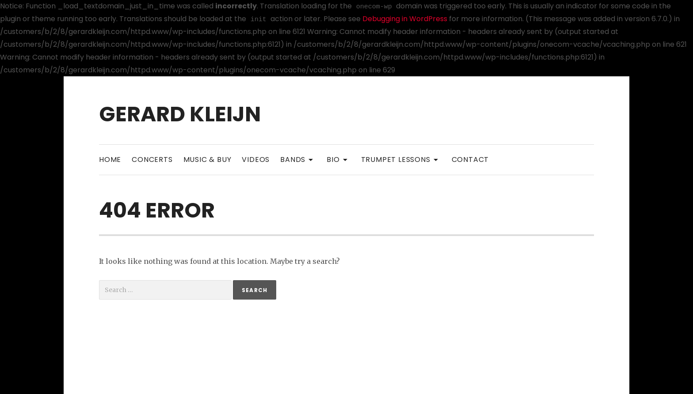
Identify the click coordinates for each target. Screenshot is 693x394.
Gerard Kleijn (180, 114)
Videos (256, 159)
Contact (470, 159)
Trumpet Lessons (401, 159)
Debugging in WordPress (404, 19)
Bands (298, 159)
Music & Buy (207, 159)
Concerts (152, 159)
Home (110, 159)
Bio (338, 159)
